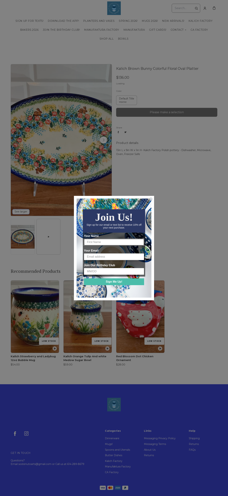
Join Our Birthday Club (99, 265)
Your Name (91, 235)
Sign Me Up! (114, 281)
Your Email (91, 250)
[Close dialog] (151, 199)
